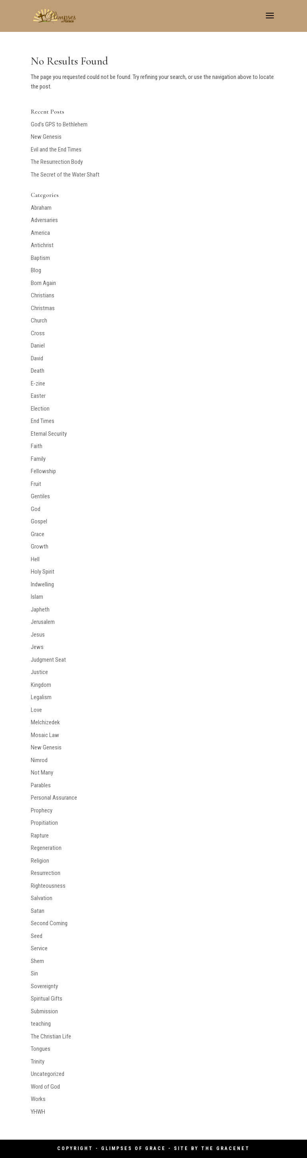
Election (40, 408)
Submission (44, 1011)
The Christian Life (51, 1036)
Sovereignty (44, 986)
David (37, 358)
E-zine (38, 383)
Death (37, 370)
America (40, 232)
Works (38, 1099)
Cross (38, 333)
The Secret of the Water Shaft (65, 174)
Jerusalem (43, 621)
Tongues (40, 1048)
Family (38, 458)
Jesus (38, 634)
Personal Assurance (54, 797)
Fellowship (43, 471)
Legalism (41, 697)
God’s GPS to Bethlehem (59, 124)
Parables (41, 785)
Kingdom (41, 684)
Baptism (40, 257)
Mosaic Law (45, 735)
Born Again (43, 283)
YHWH (38, 1111)
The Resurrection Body (57, 161)
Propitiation (44, 822)
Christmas (43, 308)
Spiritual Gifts (46, 998)
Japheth (40, 609)
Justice (39, 672)
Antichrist (42, 245)
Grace (37, 534)
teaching (41, 1023)
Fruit (36, 484)
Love (36, 710)
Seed (36, 936)
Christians (42, 295)
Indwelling (42, 584)
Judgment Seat (48, 659)
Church (39, 320)
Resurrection (45, 873)
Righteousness (48, 885)
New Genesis (46, 136)
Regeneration (46, 847)
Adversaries (44, 220)
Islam (37, 596)
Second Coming (49, 923)
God (35, 509)
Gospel (39, 521)
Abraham (41, 207)
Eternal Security (49, 433)
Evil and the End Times (56, 149)
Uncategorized (47, 1073)
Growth (39, 546)
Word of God (45, 1086)
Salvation (41, 898)
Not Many (42, 772)
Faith (36, 446)
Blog (36, 270)
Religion (40, 860)
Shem (37, 961)
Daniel (38, 345)
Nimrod (39, 760)
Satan (37, 910)
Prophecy (41, 810)
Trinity (37, 1061)
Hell (35, 559)
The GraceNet (225, 1148)
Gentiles (40, 496)
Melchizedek (45, 722)
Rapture (40, 835)
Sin (34, 973)
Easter (38, 395)
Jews (37, 647)
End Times (42, 421)
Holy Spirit (42, 571)
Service (39, 948)
